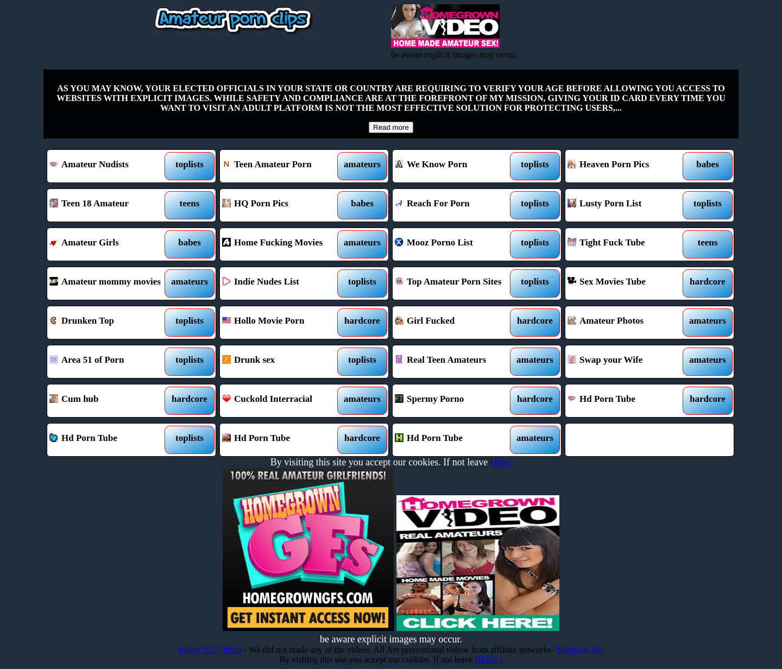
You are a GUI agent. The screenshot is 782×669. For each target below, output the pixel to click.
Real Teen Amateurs (455, 362)
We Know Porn (455, 166)
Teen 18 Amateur (110, 205)
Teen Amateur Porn (282, 166)
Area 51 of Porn (110, 362)
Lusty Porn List (628, 205)
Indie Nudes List (282, 283)
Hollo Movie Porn (282, 322)
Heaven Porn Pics (628, 166)
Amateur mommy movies (110, 283)
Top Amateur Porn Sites (455, 283)
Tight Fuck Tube (628, 244)
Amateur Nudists (110, 166)
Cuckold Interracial (282, 401)
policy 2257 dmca (211, 649)
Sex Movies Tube (628, 283)
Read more (391, 127)
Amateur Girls (110, 244)
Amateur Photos (628, 322)
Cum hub (110, 401)
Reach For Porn (455, 205)
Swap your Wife (628, 362)
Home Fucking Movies (282, 244)
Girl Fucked (455, 322)
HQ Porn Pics (282, 205)
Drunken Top (110, 322)
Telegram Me (579, 649)
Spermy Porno (455, 401)
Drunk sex (282, 362)
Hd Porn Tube (628, 401)
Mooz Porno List (455, 244)
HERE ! (488, 659)
